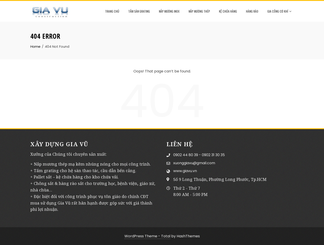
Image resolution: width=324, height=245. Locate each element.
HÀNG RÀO (252, 11)
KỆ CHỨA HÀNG (228, 11)
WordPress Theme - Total (147, 236)
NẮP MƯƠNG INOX (169, 11)
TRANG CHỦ (112, 11)
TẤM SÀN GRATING (139, 11)
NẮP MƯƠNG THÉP (199, 11)
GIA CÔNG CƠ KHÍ (279, 11)
